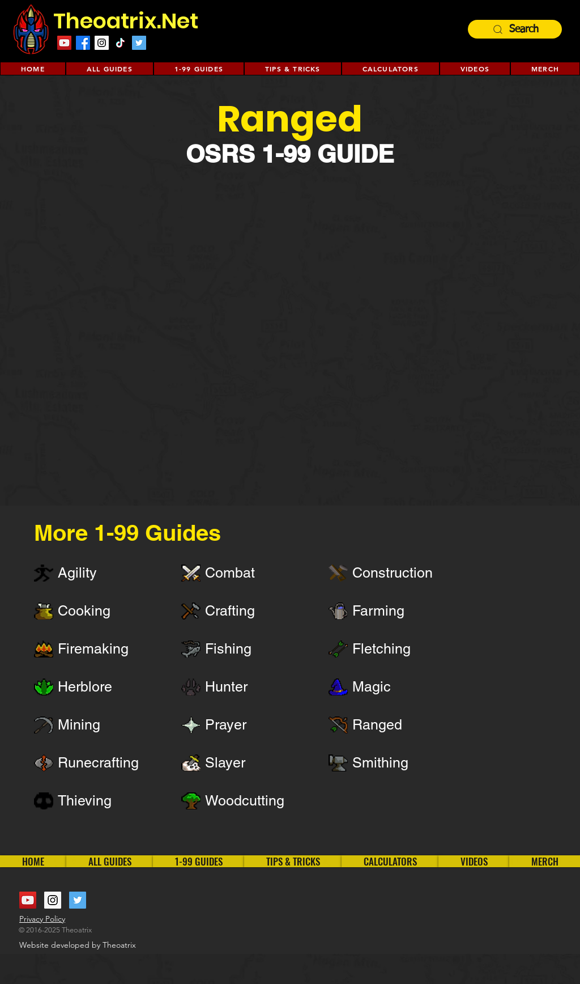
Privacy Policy (42, 919)
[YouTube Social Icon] (64, 43)
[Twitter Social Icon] (139, 43)
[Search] (515, 29)
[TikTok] (120, 43)
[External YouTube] (290, 331)
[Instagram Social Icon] (102, 43)
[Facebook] (83, 43)
